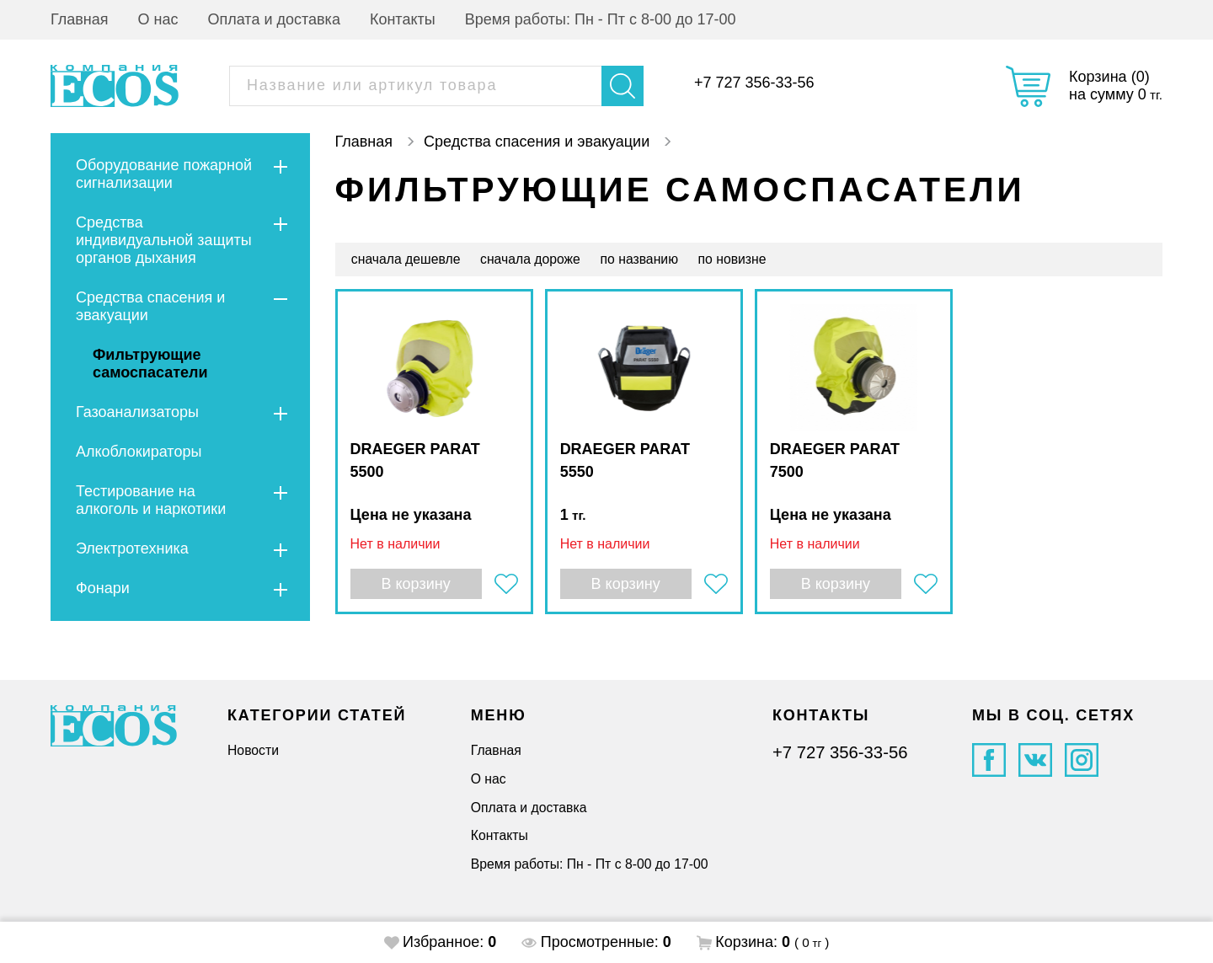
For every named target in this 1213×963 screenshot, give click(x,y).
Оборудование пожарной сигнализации (164, 174)
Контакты (403, 19)
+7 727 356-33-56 (754, 82)
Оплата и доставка (274, 19)
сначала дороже (530, 259)
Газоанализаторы (137, 412)
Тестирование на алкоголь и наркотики (151, 500)
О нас (158, 19)
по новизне (732, 259)
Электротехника (132, 548)
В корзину (415, 583)
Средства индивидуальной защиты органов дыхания (164, 240)
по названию (639, 259)
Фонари (103, 588)
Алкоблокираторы (138, 451)
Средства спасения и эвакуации (150, 306)
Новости (253, 750)
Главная (80, 19)
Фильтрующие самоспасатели (150, 363)
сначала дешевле (406, 259)
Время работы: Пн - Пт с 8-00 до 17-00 (600, 19)
